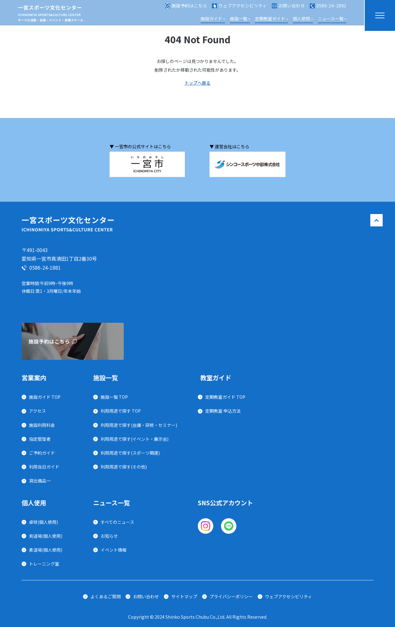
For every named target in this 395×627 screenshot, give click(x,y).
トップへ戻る (197, 83)
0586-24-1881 (328, 9)
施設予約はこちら (186, 9)
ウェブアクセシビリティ (239, 9)
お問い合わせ (288, 9)
